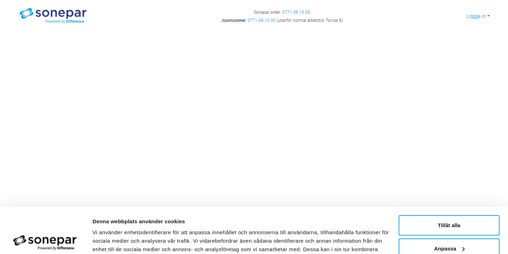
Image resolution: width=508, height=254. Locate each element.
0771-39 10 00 (296, 12)
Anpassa (449, 203)
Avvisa (449, 226)
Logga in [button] (476, 15)
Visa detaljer (108, 240)
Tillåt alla (449, 180)
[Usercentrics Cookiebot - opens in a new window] (46, 240)
